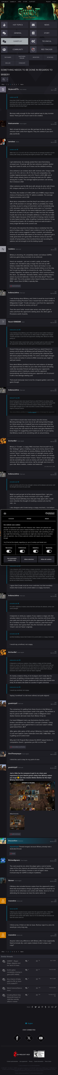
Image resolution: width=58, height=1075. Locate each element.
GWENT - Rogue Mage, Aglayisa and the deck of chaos (14, 997)
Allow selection (29, 559)
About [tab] (47, 518)
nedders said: (14, 97)
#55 (52, 791)
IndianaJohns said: (15, 342)
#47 (53, 403)
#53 (53, 725)
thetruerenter (14, 123)
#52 (53, 673)
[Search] (3, 79)
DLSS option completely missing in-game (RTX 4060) (15, 1006)
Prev (3, 84)
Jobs (19, 1)
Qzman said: (14, 942)
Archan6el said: (14, 499)
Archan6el (13, 456)
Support (32, 1)
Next (22, 84)
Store (25, 1)
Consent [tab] (11, 518)
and (17, 298)
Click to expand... (32, 357)
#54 (53, 777)
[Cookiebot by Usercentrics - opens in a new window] (46, 513)
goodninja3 (13, 725)
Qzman (12, 912)
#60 (53, 968)
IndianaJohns (14, 305)
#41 (53, 89)
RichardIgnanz (15, 889)
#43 (53, 141)
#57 (52, 889)
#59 (53, 934)
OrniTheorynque (15, 777)
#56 (52, 870)
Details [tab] (29, 518)
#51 (53, 615)
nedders (12, 260)
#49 (53, 491)
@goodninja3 (15, 876)
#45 (53, 305)
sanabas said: (14, 149)
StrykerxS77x (14, 89)
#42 (53, 123)
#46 (53, 334)
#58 (52, 912)
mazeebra (13, 934)
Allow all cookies (46, 559)
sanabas (12, 142)
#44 (53, 259)
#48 (53, 456)
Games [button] (12, 1)
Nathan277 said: (15, 411)
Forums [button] (4, 1)
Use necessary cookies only (11, 559)
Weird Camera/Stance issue (13, 1026)
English (29, 1050)
